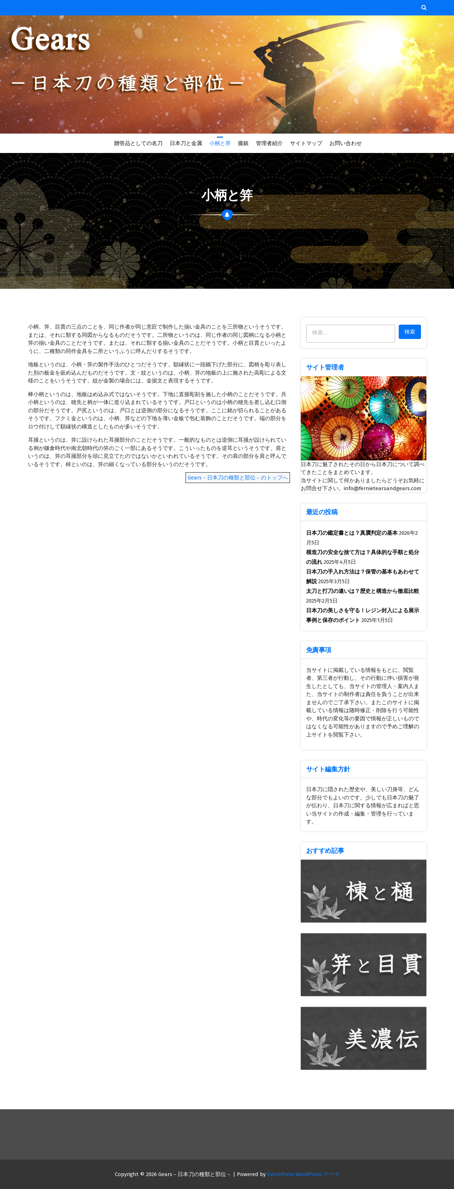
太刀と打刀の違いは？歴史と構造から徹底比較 (362, 591)
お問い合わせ (345, 143)
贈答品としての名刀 (138, 143)
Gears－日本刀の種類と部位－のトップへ (238, 477)
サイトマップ (306, 143)
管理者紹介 (269, 143)
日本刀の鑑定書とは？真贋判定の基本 (352, 533)
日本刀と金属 (186, 143)
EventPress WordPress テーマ (303, 1174)
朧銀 (243, 143)
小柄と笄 (220, 143)
